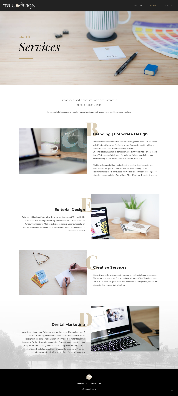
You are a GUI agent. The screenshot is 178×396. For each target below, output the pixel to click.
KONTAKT (169, 6)
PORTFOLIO (138, 6)
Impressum (82, 383)
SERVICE (154, 6)
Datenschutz (95, 383)
